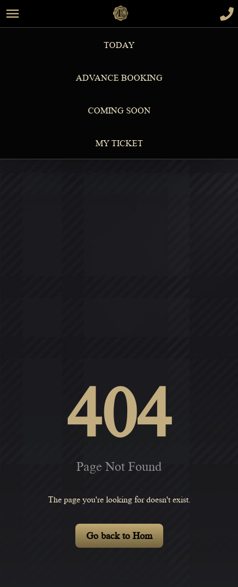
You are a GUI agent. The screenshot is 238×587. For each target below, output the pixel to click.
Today (119, 45)
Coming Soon (119, 111)
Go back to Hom (119, 535)
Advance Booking (119, 78)
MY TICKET (119, 143)
